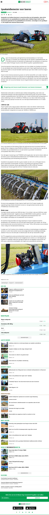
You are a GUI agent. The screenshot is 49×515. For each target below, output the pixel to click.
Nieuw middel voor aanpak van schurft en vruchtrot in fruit (22, 414)
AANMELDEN (37, 498)
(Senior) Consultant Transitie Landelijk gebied (11, 486)
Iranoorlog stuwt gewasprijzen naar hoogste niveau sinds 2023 (23, 423)
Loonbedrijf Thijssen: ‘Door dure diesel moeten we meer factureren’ (24, 381)
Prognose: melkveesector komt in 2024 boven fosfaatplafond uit (16, 289)
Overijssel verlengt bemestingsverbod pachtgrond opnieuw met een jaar (16, 309)
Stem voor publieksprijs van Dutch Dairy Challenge (16, 295)
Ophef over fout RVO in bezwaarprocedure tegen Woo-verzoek (23, 429)
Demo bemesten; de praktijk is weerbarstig (18, 360)
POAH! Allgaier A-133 (13, 387)
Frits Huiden (15, 12)
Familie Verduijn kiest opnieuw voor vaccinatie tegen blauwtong (23, 396)
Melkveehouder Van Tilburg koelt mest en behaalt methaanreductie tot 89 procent (27, 370)
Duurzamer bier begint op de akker (16, 408)
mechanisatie (18, 283)
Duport (11, 283)
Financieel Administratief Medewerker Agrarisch (11, 482)
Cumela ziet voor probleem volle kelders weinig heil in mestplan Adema (16, 302)
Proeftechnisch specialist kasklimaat (9, 478)
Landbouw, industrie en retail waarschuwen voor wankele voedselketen (25, 343)
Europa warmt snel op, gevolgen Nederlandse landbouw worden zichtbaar (25, 441)
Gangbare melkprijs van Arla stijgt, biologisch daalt (20, 349)
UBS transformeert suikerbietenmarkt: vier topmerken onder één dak (24, 402)
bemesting (4, 283)
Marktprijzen (5, 316)
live (45, 1)
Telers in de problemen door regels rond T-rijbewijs (20, 375)
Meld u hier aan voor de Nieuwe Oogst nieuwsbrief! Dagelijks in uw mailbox (24, 495)
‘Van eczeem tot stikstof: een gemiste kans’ (19, 354)
